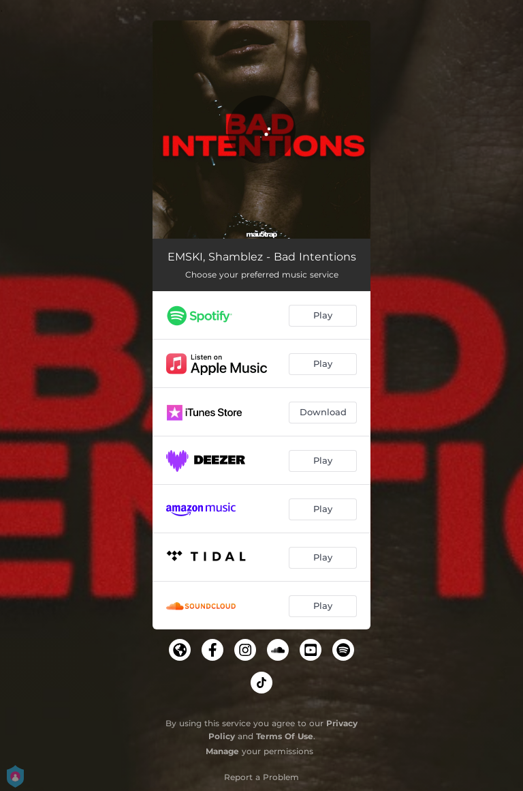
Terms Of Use (284, 736)
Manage (222, 751)
